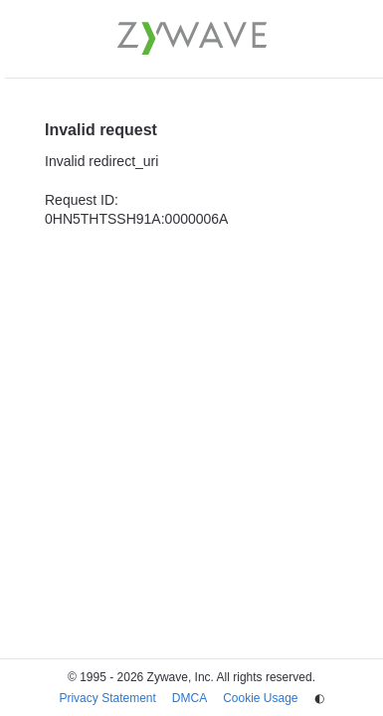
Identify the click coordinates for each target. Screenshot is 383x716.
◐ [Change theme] (319, 698)
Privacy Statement (107, 698)
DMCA (189, 698)
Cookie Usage (260, 698)
